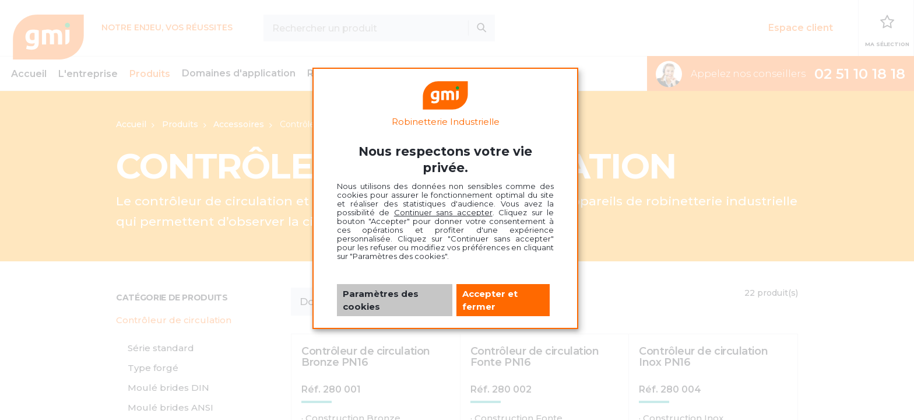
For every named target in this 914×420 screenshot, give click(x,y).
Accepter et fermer (490, 300)
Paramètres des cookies (381, 300)
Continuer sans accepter (443, 212)
